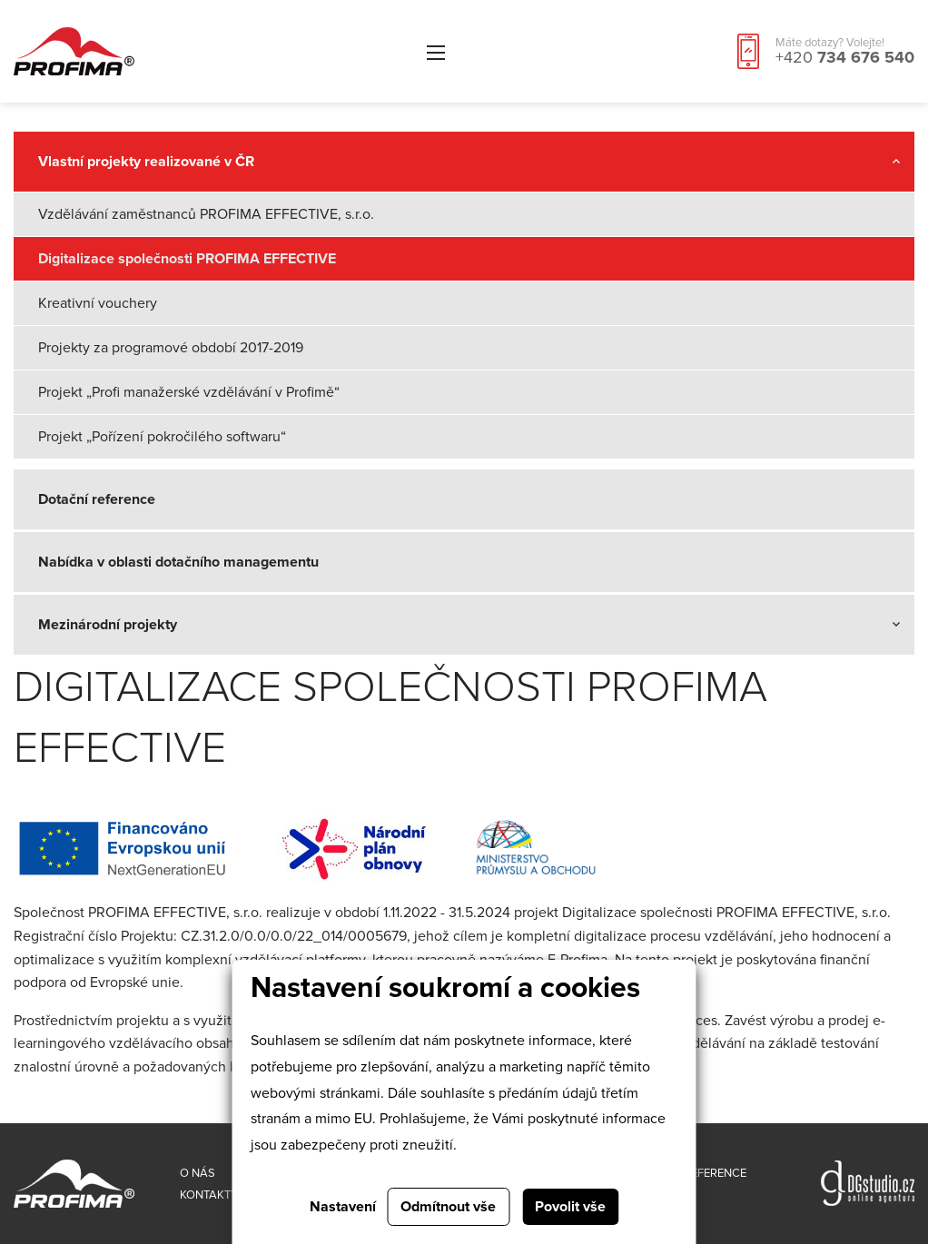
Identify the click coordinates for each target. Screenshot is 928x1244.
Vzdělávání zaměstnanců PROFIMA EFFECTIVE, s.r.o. (206, 214)
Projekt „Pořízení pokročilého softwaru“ (162, 437)
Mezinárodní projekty (107, 625)
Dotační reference (96, 499)
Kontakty (209, 1195)
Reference (715, 1173)
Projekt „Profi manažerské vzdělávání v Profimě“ (189, 392)
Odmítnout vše (448, 1207)
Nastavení (343, 1207)
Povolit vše (570, 1207)
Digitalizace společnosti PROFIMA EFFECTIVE (187, 259)
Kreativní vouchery (97, 303)
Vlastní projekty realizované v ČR (146, 162)
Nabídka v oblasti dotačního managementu (178, 562)
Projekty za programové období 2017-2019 (170, 348)
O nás (197, 1173)
